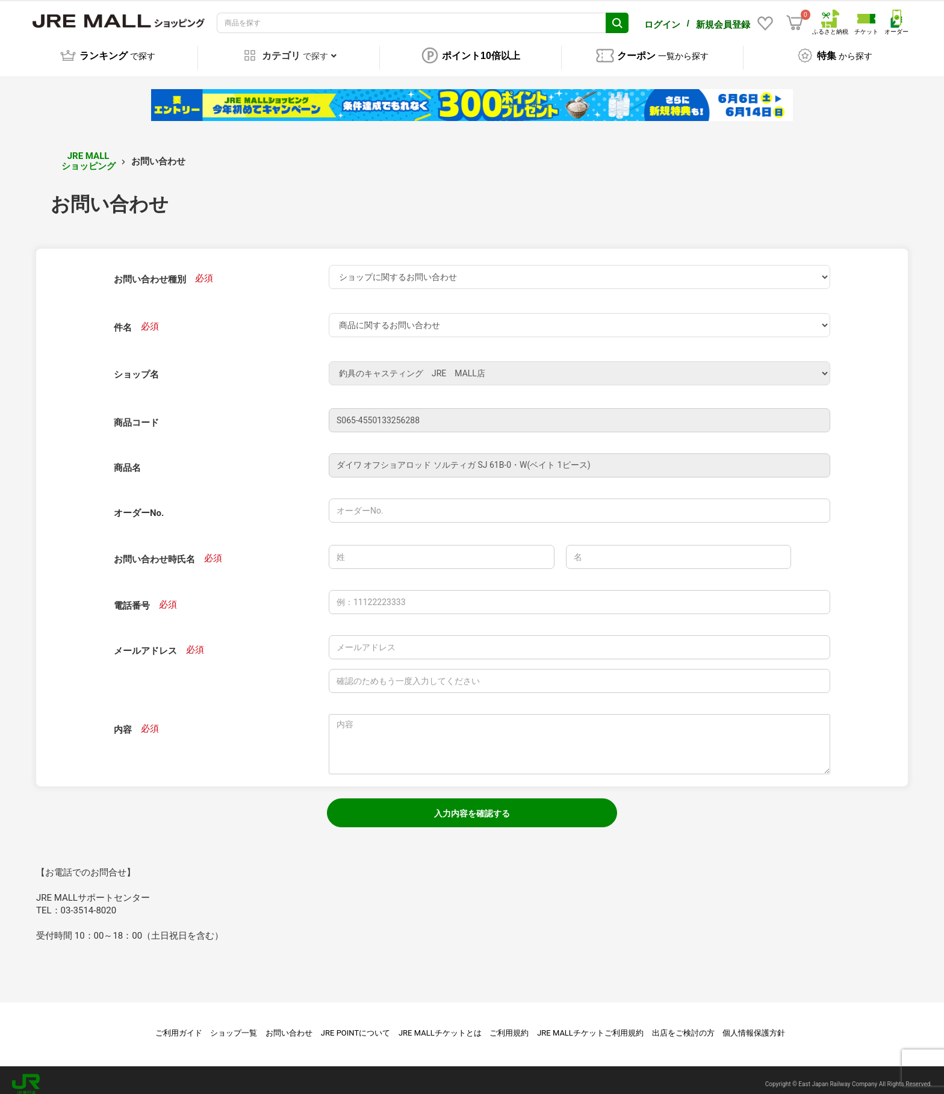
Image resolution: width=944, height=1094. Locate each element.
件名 (123, 319)
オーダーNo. (139, 504)
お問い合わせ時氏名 (154, 550)
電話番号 (132, 597)
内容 (123, 721)
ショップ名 (136, 366)
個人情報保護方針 (753, 1024)
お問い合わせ (289, 1024)
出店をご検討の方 (683, 1024)
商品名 (127, 459)
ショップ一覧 (233, 1024)
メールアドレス (145, 642)
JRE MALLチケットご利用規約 (590, 1024)
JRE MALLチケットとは (440, 1024)
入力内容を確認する (472, 805)
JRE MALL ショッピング (88, 152)
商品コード (136, 414)
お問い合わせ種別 (150, 271)
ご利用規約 (509, 1024)
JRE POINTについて (355, 1024)
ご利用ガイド (178, 1024)
